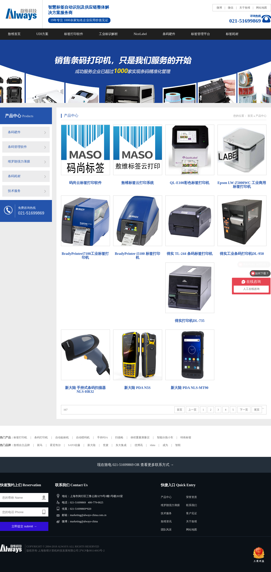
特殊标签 (185, 437)
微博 (219, 7)
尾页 (256, 409)
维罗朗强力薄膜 (19, 161)
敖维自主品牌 (22, 445)
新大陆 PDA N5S (137, 388)
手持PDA (102, 437)
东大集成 (121, 445)
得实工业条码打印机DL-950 (242, 254)
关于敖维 (244, 7)
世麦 (105, 445)
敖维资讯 (166, 521)
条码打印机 (41, 437)
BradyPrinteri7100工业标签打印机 (85, 255)
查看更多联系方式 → (157, 465)
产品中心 (13, 116)
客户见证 (191, 513)
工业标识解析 (108, 34)
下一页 (244, 409)
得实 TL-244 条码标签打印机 (190, 254)
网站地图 (261, 7)
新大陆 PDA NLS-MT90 (189, 388)
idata (152, 445)
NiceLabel (140, 34)
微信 (230, 7)
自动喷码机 (83, 437)
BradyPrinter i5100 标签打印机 (137, 255)
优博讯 (139, 445)
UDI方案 (42, 34)
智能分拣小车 (165, 437)
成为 (165, 445)
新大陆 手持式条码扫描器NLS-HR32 (85, 389)
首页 (250, 115)
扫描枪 (119, 437)
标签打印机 (20, 437)
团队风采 (166, 529)
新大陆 (91, 445)
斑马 (39, 445)
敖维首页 (14, 34)
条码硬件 (169, 34)
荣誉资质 (191, 497)
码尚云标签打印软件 (85, 183)
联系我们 (191, 505)
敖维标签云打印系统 (137, 183)
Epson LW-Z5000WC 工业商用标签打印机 (241, 184)
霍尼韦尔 (55, 445)
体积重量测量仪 (140, 437)
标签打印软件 (73, 34)
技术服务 (14, 191)
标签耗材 (232, 34)
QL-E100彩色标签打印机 (189, 183)
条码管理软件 (17, 147)
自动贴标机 (62, 437)
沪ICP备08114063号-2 (92, 550)
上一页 (192, 409)
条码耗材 (14, 176)
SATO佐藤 (74, 445)
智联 (178, 445)
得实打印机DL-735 (190, 321)
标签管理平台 (200, 34)
